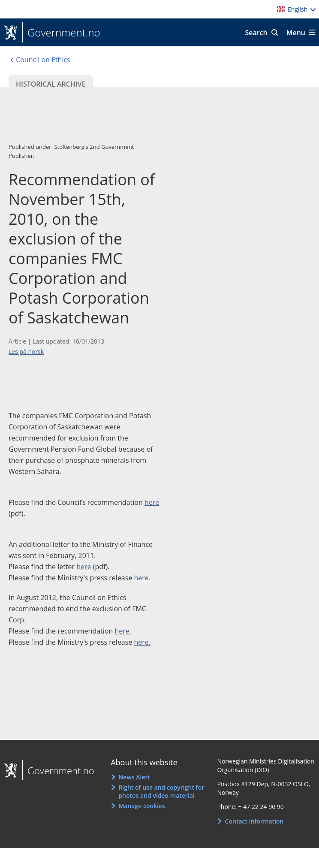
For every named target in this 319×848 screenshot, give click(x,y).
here (151, 502)
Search (256, 32)
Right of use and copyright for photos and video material (161, 791)
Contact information (254, 821)
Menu (295, 32)
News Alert (134, 777)
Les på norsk (26, 351)
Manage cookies (141, 806)
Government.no (61, 32)
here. (142, 577)
